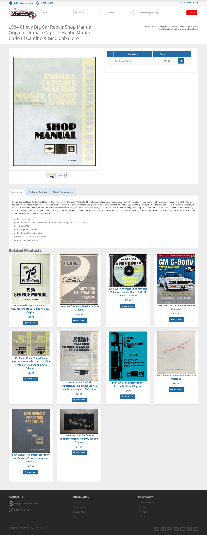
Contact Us (144, 516)
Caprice (173, 26)
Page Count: (19, 226)
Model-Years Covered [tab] (64, 192)
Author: (17, 219)
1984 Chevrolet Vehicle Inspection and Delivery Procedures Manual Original (30, 458)
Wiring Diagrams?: (22, 229)
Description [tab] (17, 192)
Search (191, 12)
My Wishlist (144, 512)
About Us (77, 502)
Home (146, 26)
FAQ (75, 516)
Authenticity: (20, 233)
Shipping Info (79, 507)
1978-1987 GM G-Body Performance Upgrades (176, 307)
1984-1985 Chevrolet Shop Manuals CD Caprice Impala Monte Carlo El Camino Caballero (128, 292)
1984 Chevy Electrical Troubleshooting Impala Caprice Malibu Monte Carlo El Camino (79, 386)
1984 (154, 26)
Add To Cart (128, 306)
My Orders (143, 507)
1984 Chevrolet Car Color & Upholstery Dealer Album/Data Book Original (79, 439)
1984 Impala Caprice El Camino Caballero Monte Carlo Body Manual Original (30, 309)
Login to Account (147, 502)
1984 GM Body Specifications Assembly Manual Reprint (128, 384)
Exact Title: (19, 222)
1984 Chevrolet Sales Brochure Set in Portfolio (176, 377)
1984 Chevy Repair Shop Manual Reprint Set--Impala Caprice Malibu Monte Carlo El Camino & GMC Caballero (30, 363)
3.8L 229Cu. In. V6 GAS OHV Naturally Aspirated (178, 29)
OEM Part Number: (22, 240)
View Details (31, 323)
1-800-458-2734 (47, 3)
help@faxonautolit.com (24, 3)
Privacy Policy (79, 512)
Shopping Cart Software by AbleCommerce (28, 527)
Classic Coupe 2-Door (189, 26)
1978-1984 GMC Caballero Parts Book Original (79, 308)
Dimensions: (19, 237)
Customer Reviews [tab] (38, 192)
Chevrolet (163, 26)
